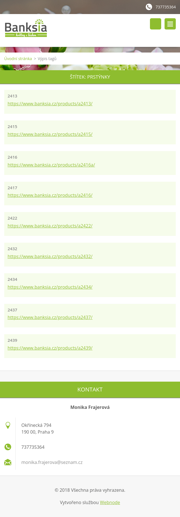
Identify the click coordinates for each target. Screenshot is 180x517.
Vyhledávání (155, 23)
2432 (12, 248)
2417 (12, 187)
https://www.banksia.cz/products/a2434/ (50, 287)
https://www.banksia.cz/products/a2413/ (50, 104)
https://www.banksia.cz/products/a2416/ (50, 195)
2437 (12, 310)
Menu (170, 23)
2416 (12, 157)
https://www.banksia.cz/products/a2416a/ (51, 165)
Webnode (110, 502)
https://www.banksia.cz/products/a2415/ (50, 134)
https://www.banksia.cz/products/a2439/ (50, 348)
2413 (12, 96)
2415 (12, 126)
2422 (12, 218)
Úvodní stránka (18, 58)
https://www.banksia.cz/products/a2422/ (50, 226)
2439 (12, 340)
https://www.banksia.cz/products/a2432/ (50, 256)
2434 (12, 279)
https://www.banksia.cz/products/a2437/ (50, 317)
